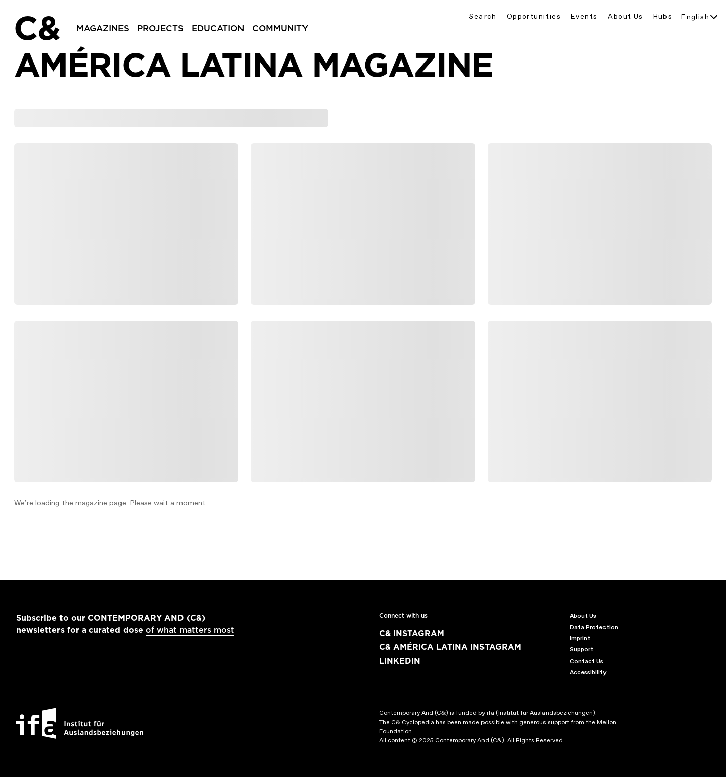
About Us (625, 16)
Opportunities (534, 16)
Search (482, 16)
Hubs (663, 16)
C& (37, 28)
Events (584, 16)
